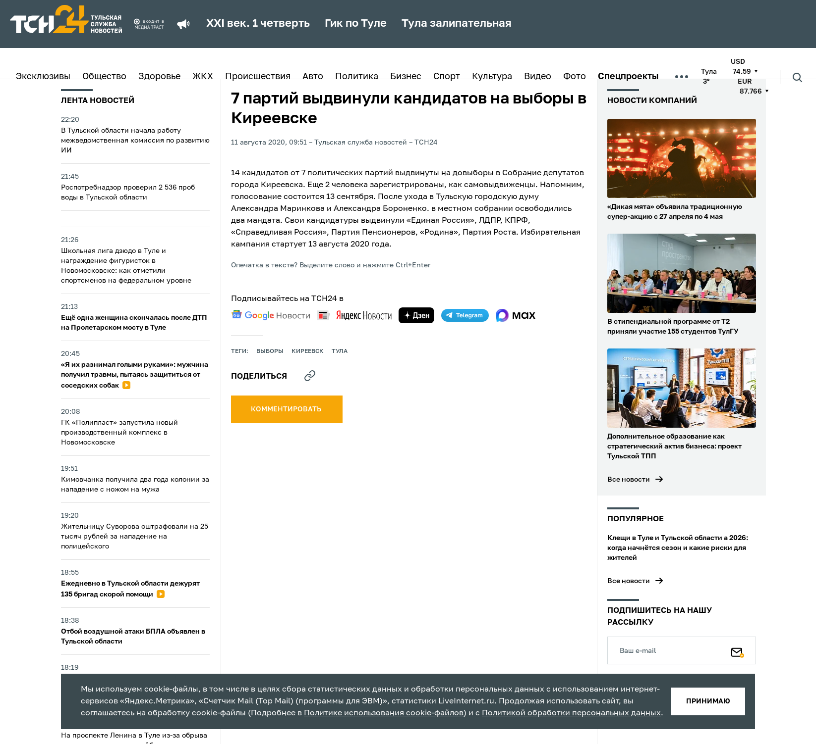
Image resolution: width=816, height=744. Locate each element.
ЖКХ (202, 76)
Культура (492, 76)
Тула (340, 351)
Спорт (446, 76)
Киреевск (307, 351)
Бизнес (405, 76)
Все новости (628, 479)
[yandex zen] (416, 315)
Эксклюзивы (43, 76)
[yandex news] (354, 315)
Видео (537, 76)
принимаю (708, 701)
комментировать (287, 409)
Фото (574, 76)
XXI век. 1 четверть (258, 23)
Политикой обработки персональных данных (571, 713)
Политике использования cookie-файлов (384, 713)
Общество (104, 76)
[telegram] (465, 315)
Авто (312, 76)
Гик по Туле (356, 23)
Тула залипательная (457, 23)
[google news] (270, 315)
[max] (516, 315)
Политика (356, 76)
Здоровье (159, 76)
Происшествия (258, 76)
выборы (270, 351)
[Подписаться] (737, 650)
